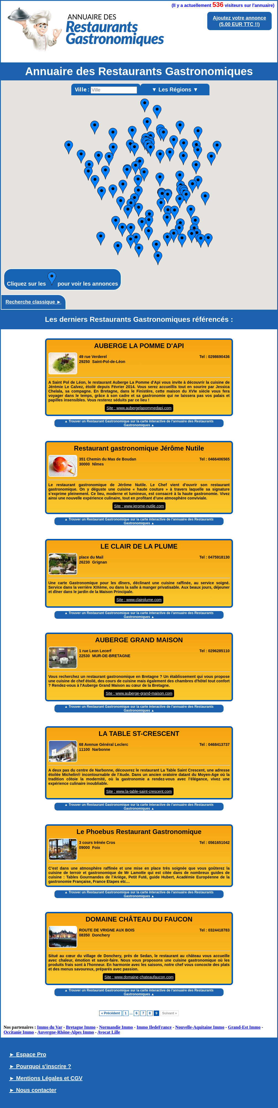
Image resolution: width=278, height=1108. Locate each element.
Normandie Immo (116, 1027)
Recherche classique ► (33, 302)
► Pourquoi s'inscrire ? (40, 1066)
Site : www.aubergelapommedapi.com (138, 408)
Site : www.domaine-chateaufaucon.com (139, 977)
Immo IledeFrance (154, 1027)
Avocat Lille (109, 1032)
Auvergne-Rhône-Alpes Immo (65, 1032)
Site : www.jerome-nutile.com (139, 506)
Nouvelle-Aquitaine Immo (199, 1027)
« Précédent (110, 1013)
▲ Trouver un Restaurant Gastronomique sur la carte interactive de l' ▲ (139, 423)
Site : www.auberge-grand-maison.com (139, 693)
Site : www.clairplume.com (138, 600)
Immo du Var (49, 1027)
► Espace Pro (27, 1054)
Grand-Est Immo (244, 1027)
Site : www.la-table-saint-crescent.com (139, 791)
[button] (180, 128)
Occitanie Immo (19, 1032)
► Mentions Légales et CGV (45, 1078)
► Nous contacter (32, 1090)
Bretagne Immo (81, 1027)
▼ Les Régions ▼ (174, 89)
